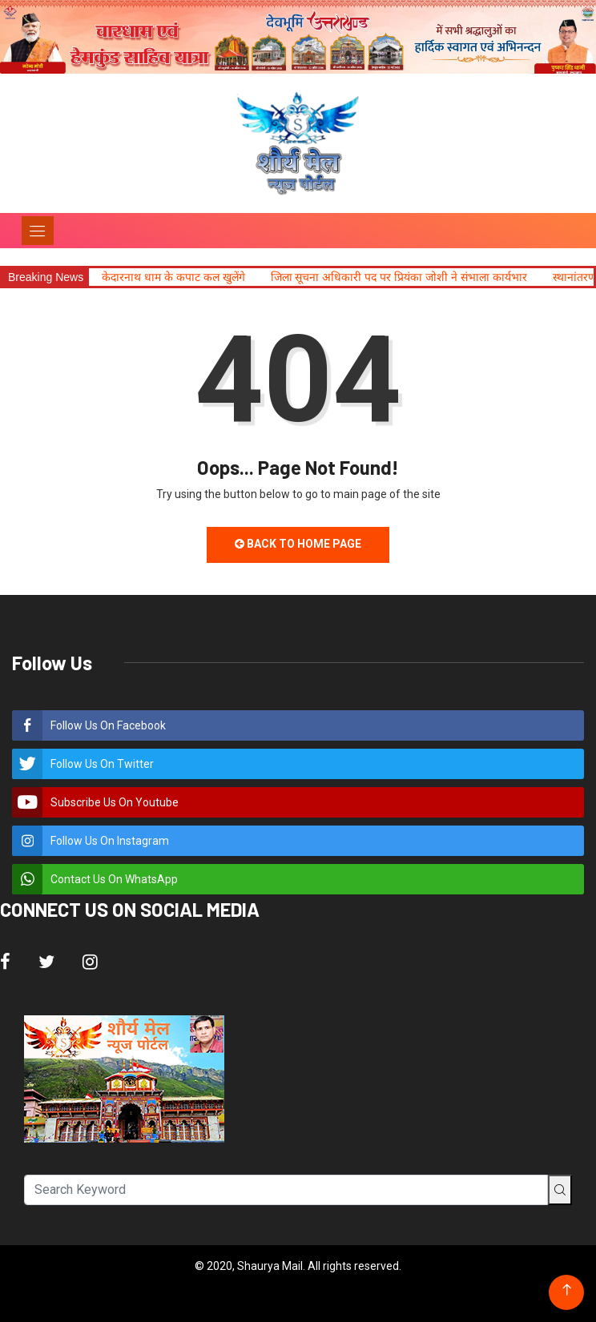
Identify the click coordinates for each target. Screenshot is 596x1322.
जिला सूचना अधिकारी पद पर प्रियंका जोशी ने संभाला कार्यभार (399, 277)
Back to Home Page (298, 543)
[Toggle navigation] (37, 230)
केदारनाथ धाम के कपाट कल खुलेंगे (173, 277)
